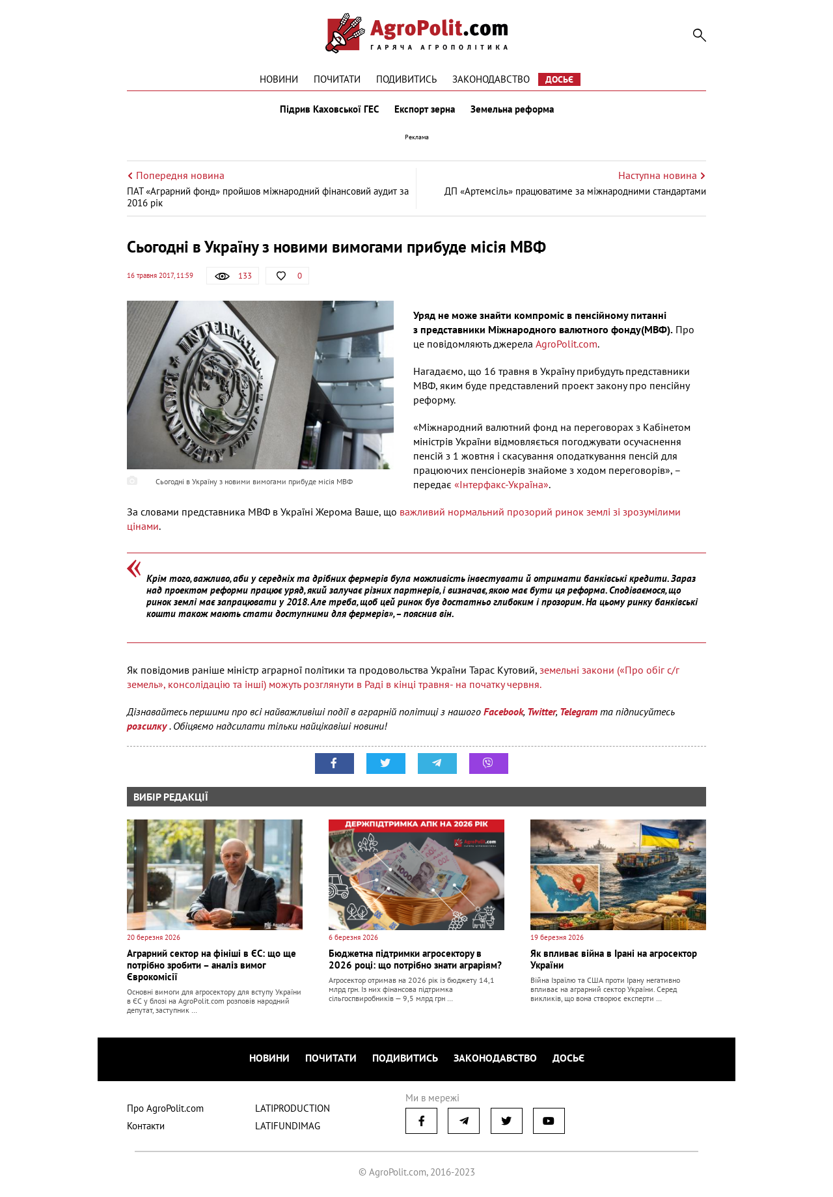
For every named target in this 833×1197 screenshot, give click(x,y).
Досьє (559, 79)
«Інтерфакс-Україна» (501, 484)
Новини (279, 79)
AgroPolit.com (566, 343)
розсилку (148, 725)
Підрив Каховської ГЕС (329, 109)
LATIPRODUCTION (292, 1108)
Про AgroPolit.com (165, 1108)
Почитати (337, 79)
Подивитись (406, 79)
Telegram (578, 711)
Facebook (503, 711)
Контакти (146, 1126)
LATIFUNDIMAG (287, 1126)
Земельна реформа (512, 109)
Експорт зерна (424, 109)
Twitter (541, 711)
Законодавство (491, 79)
